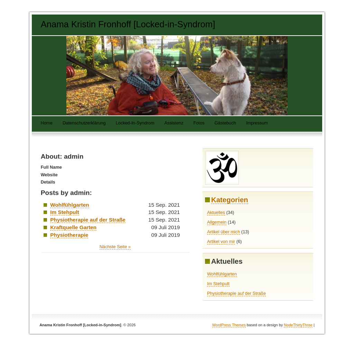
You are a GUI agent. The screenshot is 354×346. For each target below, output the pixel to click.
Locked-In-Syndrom (135, 123)
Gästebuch (225, 123)
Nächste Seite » (115, 246)
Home (47, 123)
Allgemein (216, 222)
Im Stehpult (64, 212)
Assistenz (174, 123)
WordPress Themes (229, 325)
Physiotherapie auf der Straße (87, 220)
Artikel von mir (221, 241)
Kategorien (229, 200)
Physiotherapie (69, 235)
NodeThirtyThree (298, 325)
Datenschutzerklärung (84, 123)
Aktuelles (216, 212)
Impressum (257, 123)
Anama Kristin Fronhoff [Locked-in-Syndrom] (128, 24)
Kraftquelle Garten (73, 227)
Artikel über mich (223, 231)
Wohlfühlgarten (69, 205)
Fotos (198, 123)
